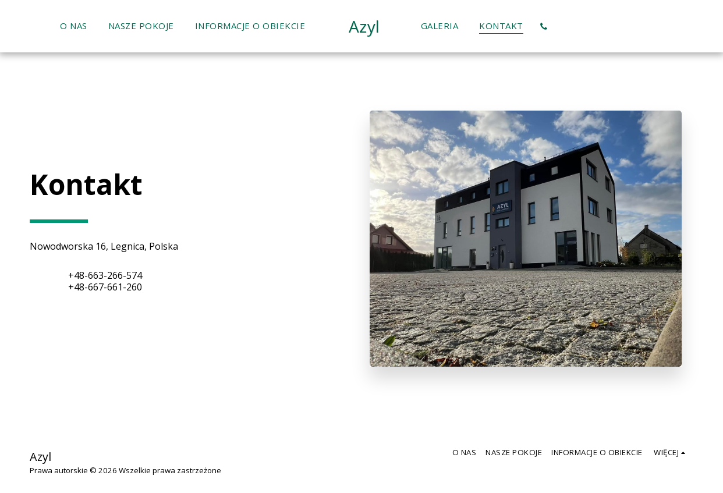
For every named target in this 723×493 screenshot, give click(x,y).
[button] (544, 26)
